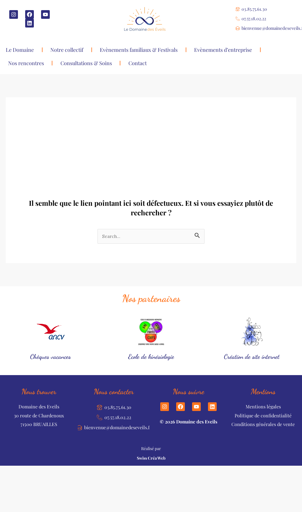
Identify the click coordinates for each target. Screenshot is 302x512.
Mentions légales (263, 407)
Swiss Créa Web (151, 458)
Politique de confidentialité (263, 415)
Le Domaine (20, 49)
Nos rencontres (26, 63)
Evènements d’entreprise (223, 49)
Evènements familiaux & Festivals (139, 49)
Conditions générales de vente (263, 424)
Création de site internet (252, 356)
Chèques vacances (50, 356)
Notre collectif (66, 49)
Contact (137, 63)
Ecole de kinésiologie (151, 356)
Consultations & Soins (86, 63)
